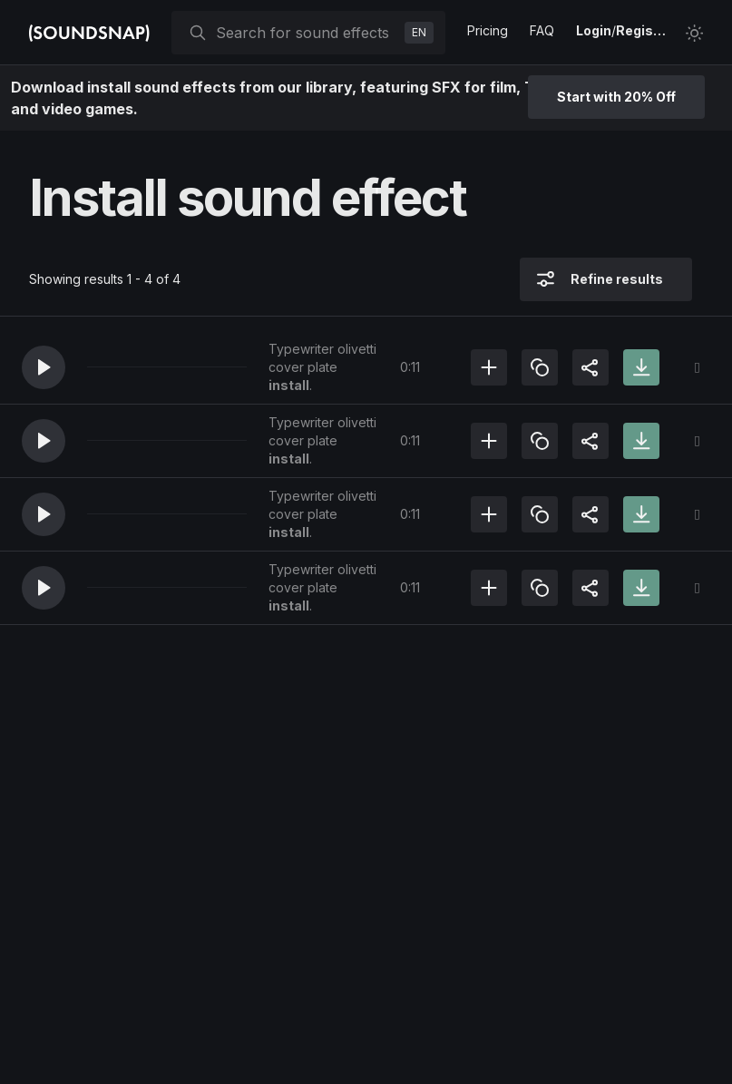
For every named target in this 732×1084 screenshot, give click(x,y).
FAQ (542, 30)
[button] (43, 367)
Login (593, 30)
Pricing (487, 30)
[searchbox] (306, 33)
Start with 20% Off (616, 96)
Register (643, 30)
